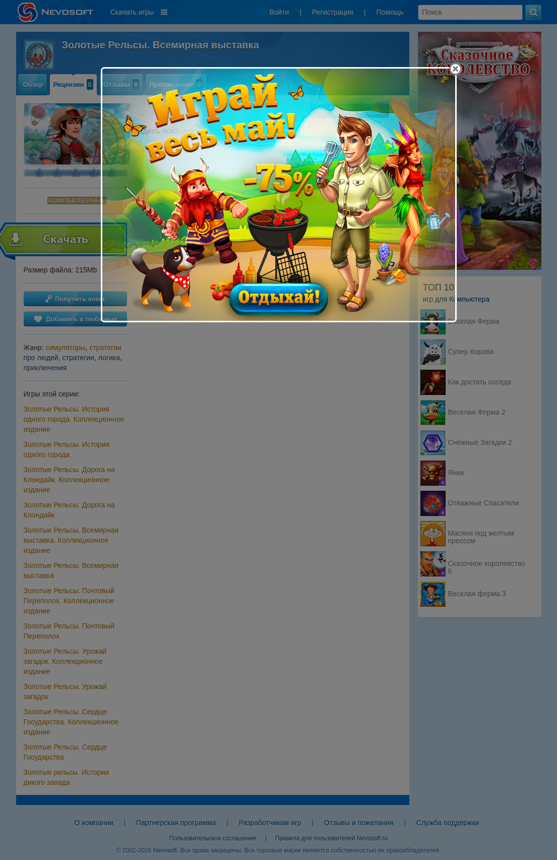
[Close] (455, 69)
